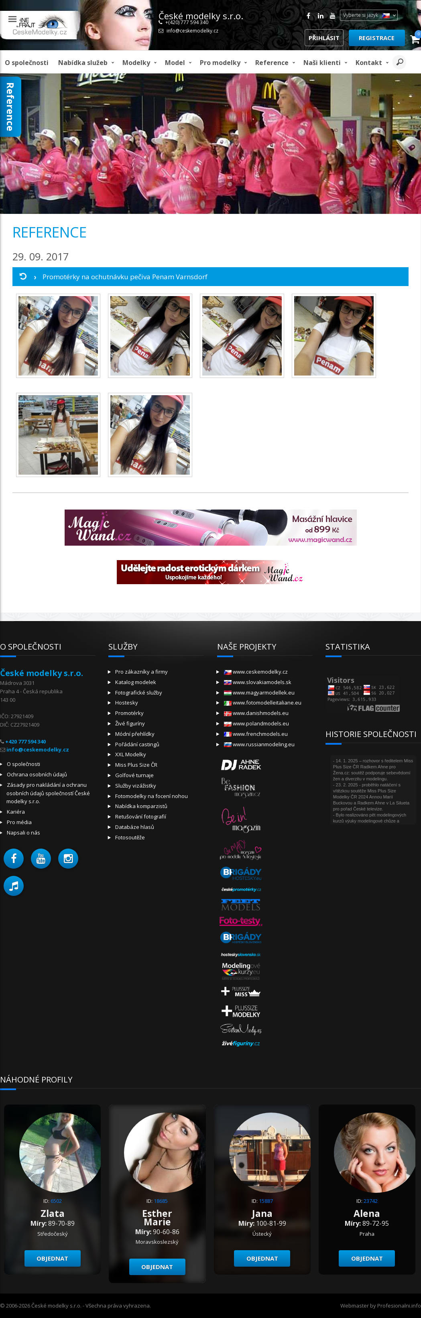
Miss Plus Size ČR (136, 764)
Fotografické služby (138, 692)
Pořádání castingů (137, 744)
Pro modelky (220, 62)
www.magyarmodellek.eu (259, 692)
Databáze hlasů (134, 827)
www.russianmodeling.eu (259, 744)
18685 (161, 1200)
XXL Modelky (130, 754)
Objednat (52, 1258)
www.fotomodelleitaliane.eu (262, 702)
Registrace (377, 38)
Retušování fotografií (140, 816)
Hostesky (126, 702)
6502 (56, 1200)
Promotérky (129, 713)
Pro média (19, 822)
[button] (14, 859)
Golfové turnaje (134, 775)
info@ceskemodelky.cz (192, 30)
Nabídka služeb (83, 62)
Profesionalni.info (399, 1305)
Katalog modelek (135, 682)
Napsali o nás (23, 832)
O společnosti (27, 62)
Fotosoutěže (130, 837)
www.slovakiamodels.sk (257, 682)
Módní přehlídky (135, 733)
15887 (266, 1200)
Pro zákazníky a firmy (141, 671)
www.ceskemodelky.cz (256, 671)
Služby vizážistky (135, 785)
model (175, 62)
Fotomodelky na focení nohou (151, 796)
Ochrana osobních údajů (37, 774)
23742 (371, 1200)
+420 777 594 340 (25, 741)
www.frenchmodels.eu (256, 733)
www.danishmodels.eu (256, 713)
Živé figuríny (130, 723)
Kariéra (16, 811)
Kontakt (369, 62)
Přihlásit (324, 38)
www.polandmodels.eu (256, 723)
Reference (272, 62)
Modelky (136, 62)
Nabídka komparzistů (141, 806)
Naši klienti (322, 62)
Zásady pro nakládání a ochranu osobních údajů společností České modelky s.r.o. (48, 793)
